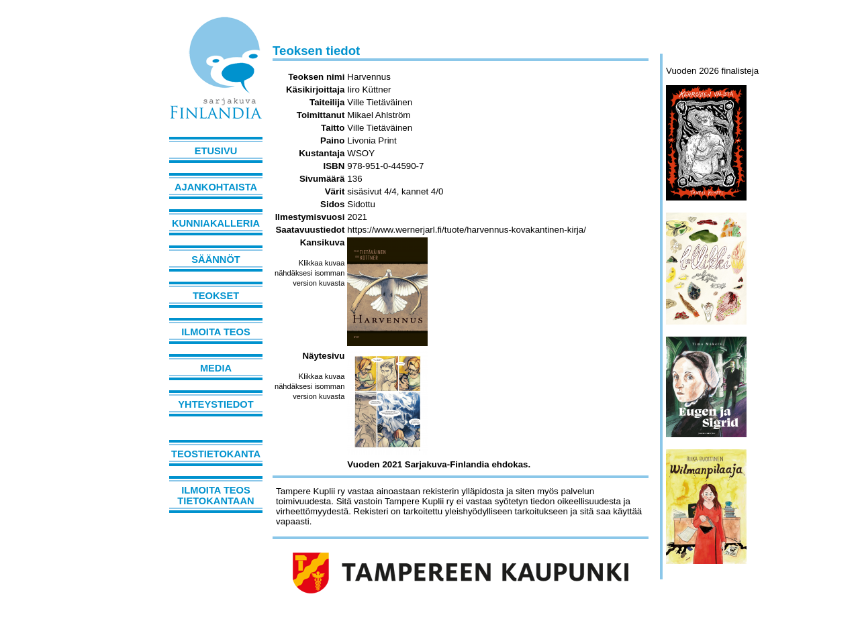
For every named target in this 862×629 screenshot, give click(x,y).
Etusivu (216, 151)
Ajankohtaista (216, 187)
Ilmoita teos (215, 332)
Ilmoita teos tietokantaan (215, 495)
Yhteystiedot (215, 404)
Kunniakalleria (216, 223)
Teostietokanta (215, 454)
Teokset (216, 295)
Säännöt (215, 259)
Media (216, 368)
